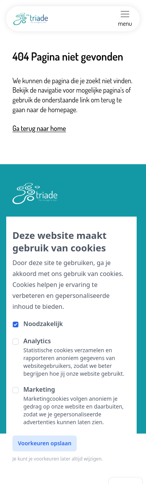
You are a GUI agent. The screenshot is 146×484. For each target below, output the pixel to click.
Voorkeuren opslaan (44, 443)
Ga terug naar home (39, 128)
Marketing (39, 389)
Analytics (37, 341)
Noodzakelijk (43, 323)
